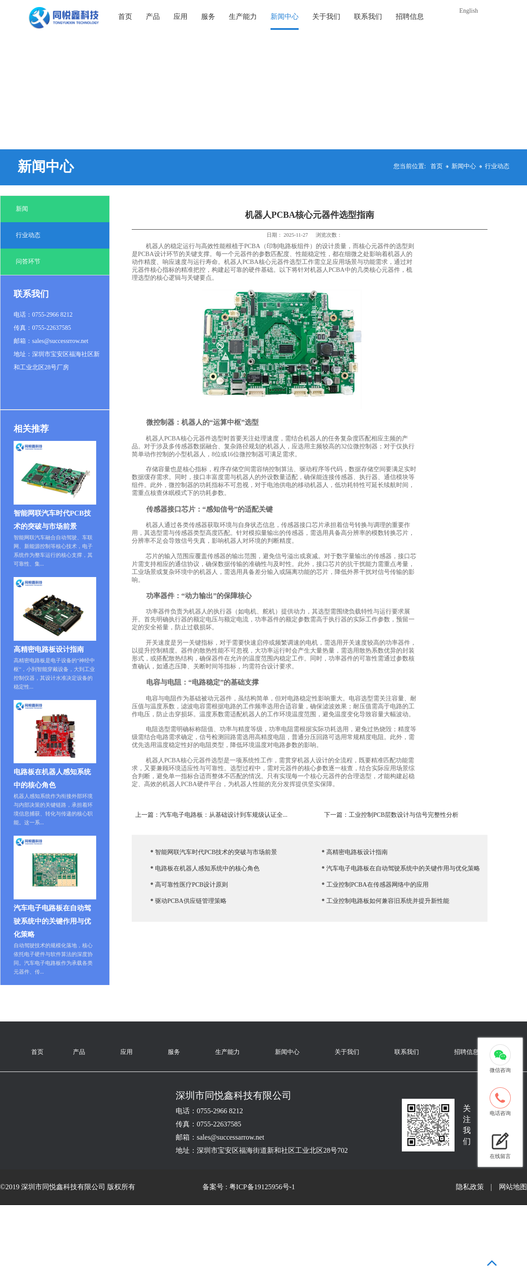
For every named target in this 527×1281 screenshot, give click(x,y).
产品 (153, 16)
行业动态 (497, 166)
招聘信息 (410, 16)
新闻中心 (285, 16)
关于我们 (326, 16)
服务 (208, 16)
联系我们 (368, 16)
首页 (125, 16)
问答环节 (28, 261)
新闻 (22, 209)
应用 (180, 16)
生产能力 (243, 16)
